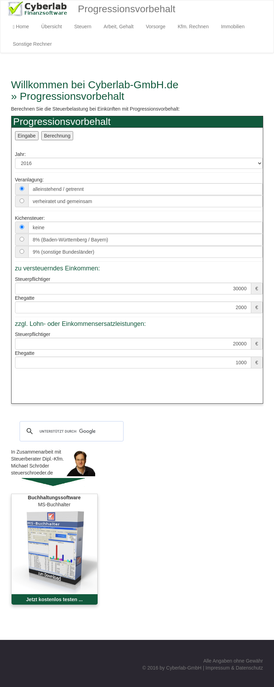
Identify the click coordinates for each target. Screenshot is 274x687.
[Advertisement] (93, 392)
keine (38, 227)
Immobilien (233, 26)
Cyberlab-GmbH (184, 668)
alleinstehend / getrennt (58, 189)
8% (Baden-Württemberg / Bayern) (70, 239)
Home (21, 27)
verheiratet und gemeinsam (62, 201)
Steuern (82, 26)
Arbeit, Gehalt (119, 26)
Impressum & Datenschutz (234, 668)
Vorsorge (156, 26)
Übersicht (51, 26)
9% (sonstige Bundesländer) (63, 252)
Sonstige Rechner (32, 44)
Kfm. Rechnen (193, 26)
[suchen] (70, 431)
